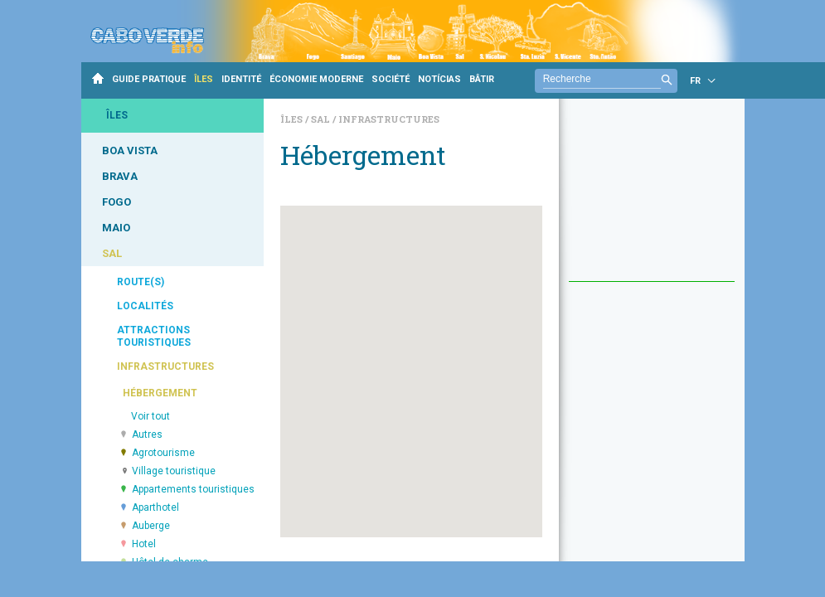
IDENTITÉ (241, 79)
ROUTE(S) (140, 282)
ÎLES (203, 79)
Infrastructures (388, 119)
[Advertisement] (652, 198)
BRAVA (120, 176)
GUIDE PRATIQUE (149, 79)
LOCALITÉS (145, 306)
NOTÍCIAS (439, 79)
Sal (321, 119)
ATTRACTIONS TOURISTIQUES (154, 336)
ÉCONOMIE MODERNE (316, 79)
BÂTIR (481, 79)
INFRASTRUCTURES (165, 366)
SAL (112, 253)
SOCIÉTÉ (390, 79)
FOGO (116, 202)
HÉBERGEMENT (160, 393)
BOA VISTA (130, 150)
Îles (292, 119)
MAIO (116, 227)
